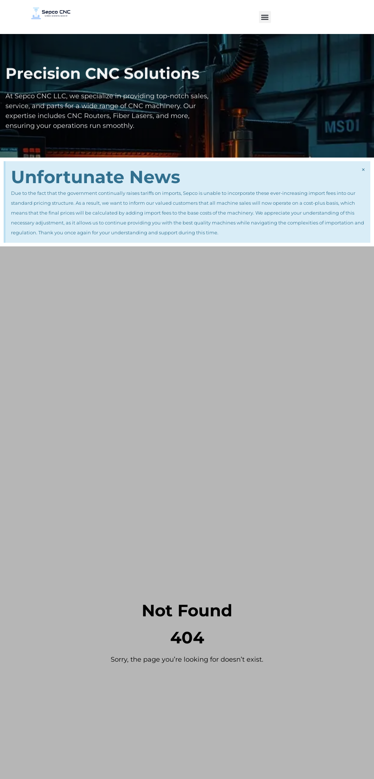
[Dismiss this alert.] (363, 169)
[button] (265, 17)
